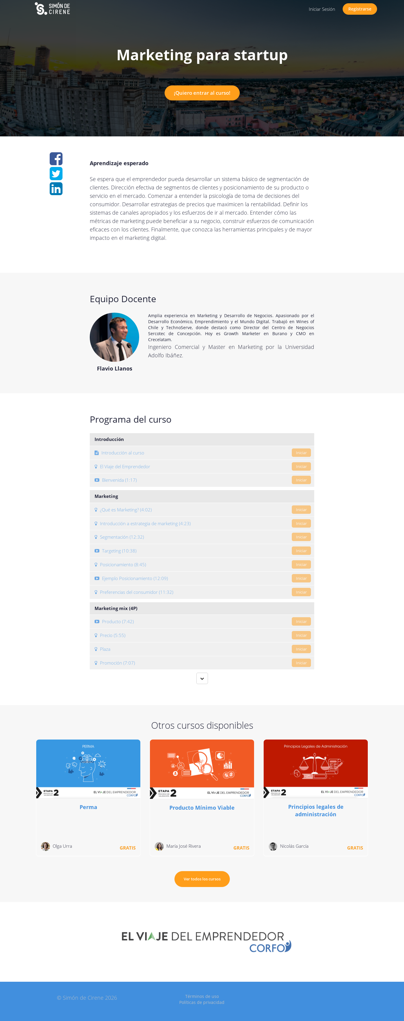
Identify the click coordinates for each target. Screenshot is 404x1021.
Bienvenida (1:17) (203, 480)
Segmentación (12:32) (203, 537)
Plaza (203, 649)
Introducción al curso (203, 452)
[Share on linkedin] (56, 191)
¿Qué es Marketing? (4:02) (203, 509)
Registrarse (359, 9)
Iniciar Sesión (322, 9)
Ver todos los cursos (202, 879)
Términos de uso (202, 996)
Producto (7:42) (203, 621)
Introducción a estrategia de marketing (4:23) (203, 523)
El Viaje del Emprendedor (203, 466)
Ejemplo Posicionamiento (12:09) (203, 578)
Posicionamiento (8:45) (203, 564)
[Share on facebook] (56, 161)
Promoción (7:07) (203, 663)
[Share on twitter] (56, 176)
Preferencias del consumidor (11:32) (203, 592)
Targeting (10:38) (203, 550)
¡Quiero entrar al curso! (202, 92)
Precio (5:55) (203, 635)
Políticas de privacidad (201, 1002)
